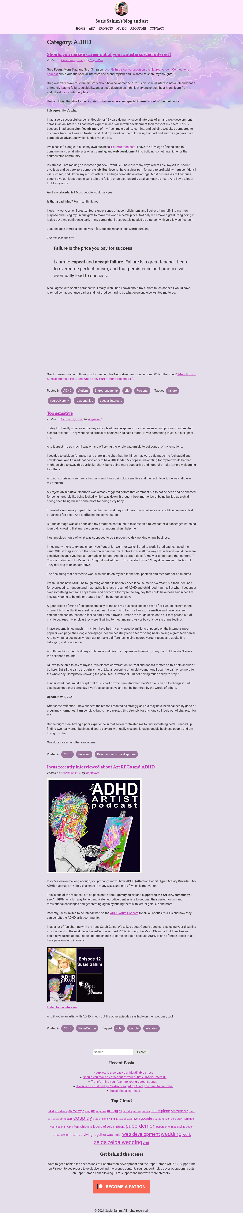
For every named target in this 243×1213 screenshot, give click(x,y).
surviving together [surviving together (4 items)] (92, 1135)
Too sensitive (60, 413)
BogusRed (96, 60)
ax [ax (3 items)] (120, 1111)
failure (172, 390)
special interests (111, 400)
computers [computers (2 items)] (66, 1118)
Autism (83, 390)
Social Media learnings (125, 1091)
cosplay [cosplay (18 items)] (82, 1118)
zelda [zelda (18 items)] (100, 1142)
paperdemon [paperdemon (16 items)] (140, 1126)
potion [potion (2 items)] (189, 1126)
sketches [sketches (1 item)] (74, 1135)
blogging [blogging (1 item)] (137, 1111)
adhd (119, 1028)
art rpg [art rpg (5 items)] (112, 1111)
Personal (142, 390)
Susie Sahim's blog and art (121, 21)
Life (127, 390)
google (134, 1028)
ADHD (67, 390)
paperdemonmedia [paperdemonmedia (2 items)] (167, 1126)
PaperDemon (87, 1028)
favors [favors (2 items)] (136, 1118)
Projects (106, 29)
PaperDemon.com (123, 147)
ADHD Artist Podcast (124, 913)
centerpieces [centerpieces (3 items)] (179, 1111)
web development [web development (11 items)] (141, 1134)
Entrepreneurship (106, 390)
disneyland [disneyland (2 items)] (108, 1118)
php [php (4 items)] (182, 1126)
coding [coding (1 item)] (192, 1111)
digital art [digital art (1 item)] (97, 1119)
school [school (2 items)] (65, 1134)
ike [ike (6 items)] (68, 1126)
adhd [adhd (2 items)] (51, 1111)
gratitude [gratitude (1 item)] (157, 1119)
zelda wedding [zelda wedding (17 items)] (124, 1142)
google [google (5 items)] (146, 1118)
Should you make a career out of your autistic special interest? (109, 55)
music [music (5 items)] (120, 1126)
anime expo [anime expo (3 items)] (76, 1111)
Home (80, 29)
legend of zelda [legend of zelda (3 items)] (103, 1126)
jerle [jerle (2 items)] (89, 1126)
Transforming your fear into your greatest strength (124, 1081)
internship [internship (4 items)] (79, 1126)
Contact (157, 29)
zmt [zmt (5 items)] (146, 1143)
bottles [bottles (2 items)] (146, 1111)
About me (138, 29)
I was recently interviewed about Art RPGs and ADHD (101, 767)
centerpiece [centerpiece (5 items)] (160, 1111)
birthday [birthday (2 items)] (127, 1111)
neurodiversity (59, 400)
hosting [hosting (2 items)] (60, 1126)
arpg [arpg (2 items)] (87, 1111)
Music (121, 29)
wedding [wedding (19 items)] (171, 1134)
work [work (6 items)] (186, 1134)
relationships (84, 400)
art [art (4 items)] (93, 1111)
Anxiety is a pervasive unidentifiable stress (124, 1072)
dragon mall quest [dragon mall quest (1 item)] (124, 1119)
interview (151, 1028)
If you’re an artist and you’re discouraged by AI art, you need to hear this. (124, 1086)
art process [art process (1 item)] (101, 1111)
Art (92, 29)
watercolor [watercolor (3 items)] (114, 1135)
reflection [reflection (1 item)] (56, 1135)
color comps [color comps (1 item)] (53, 1119)
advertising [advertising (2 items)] (61, 1111)
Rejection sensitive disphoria (116, 754)
